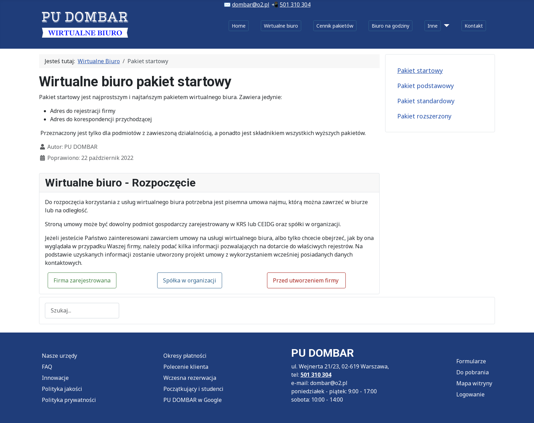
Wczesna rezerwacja (189, 378)
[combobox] (82, 310)
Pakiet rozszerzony (424, 116)
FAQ (47, 367)
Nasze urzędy (59, 355)
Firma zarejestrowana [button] (82, 280)
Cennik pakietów (334, 25)
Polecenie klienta (185, 367)
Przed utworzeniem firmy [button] (306, 280)
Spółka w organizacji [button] (189, 280)
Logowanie (470, 394)
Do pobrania (472, 372)
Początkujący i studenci (193, 389)
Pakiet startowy (420, 70)
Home (239, 25)
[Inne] (445, 25)
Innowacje (55, 378)
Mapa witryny (474, 383)
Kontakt (474, 25)
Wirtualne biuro (281, 25)
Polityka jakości (62, 389)
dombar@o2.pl (250, 4)
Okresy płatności (185, 355)
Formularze (471, 361)
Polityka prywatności (69, 400)
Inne (433, 25)
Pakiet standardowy (426, 101)
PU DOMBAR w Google (192, 400)
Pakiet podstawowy (425, 85)
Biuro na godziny (390, 25)
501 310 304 (295, 4)
